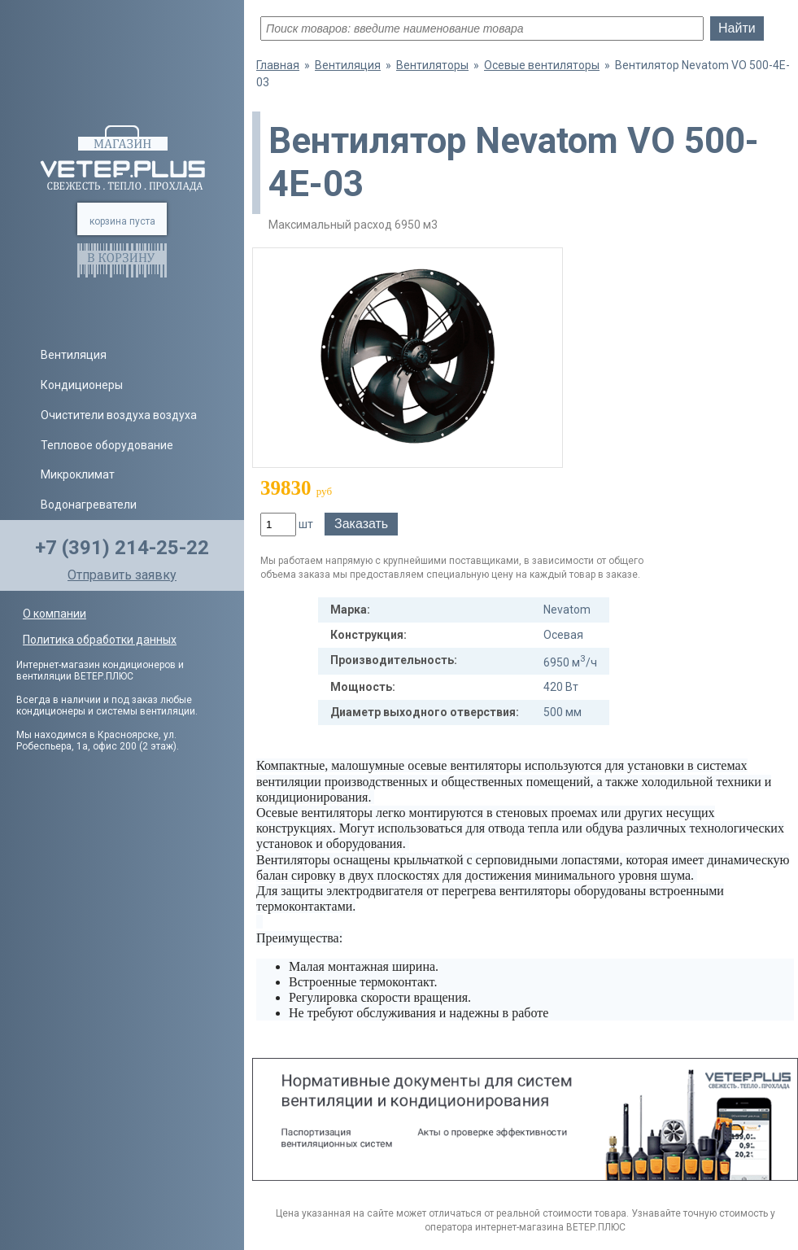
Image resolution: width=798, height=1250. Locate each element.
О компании (54, 613)
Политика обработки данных (100, 639)
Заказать (361, 524)
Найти (737, 28)
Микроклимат (78, 474)
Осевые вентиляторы (542, 65)
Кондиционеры (82, 384)
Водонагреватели (89, 504)
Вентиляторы (432, 65)
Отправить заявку (122, 575)
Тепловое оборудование (107, 445)
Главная (277, 65)
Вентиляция (74, 354)
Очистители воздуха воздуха (119, 415)
